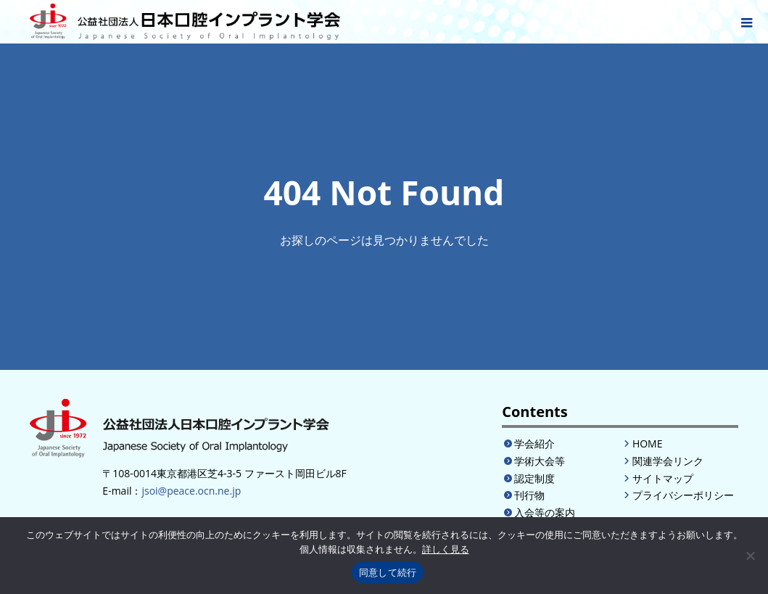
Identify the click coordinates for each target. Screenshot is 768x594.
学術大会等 (539, 461)
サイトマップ (662, 478)
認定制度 (534, 478)
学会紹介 (534, 443)
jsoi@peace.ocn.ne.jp (191, 491)
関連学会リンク (667, 461)
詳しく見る (445, 549)
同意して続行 (388, 572)
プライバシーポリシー (683, 495)
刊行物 (529, 495)
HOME (647, 443)
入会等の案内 (544, 512)
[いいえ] (750, 555)
